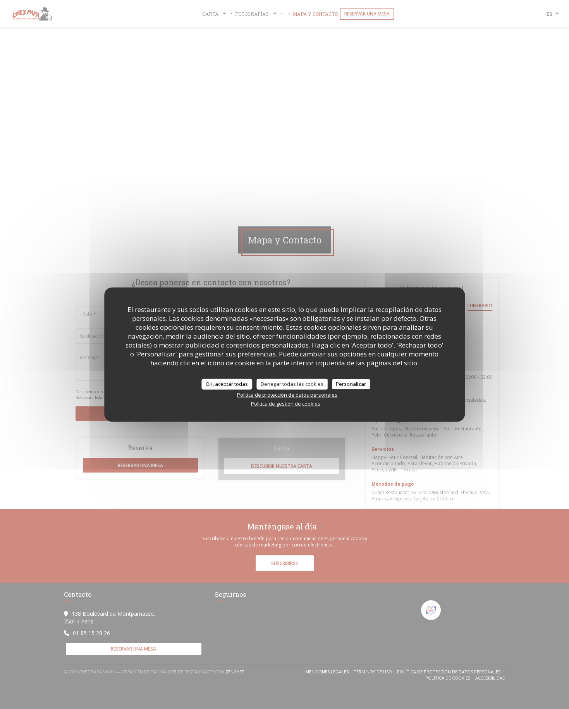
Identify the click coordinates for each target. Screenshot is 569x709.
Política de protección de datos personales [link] (287, 394)
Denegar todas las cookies (292, 383)
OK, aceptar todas (227, 383)
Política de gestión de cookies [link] (285, 403)
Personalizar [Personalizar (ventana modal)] (351, 383)
